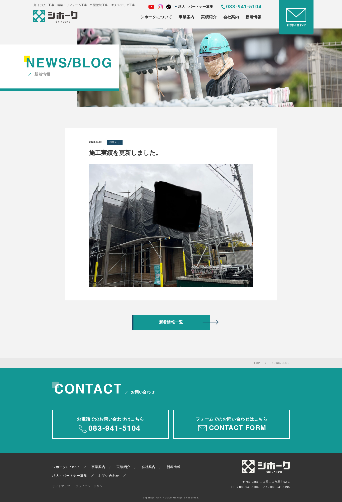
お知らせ (114, 142)
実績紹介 (209, 17)
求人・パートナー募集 (195, 7)
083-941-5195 (280, 487)
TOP (257, 363)
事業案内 (187, 17)
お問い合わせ (108, 476)
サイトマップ (61, 486)
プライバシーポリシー (90, 486)
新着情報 (253, 17)
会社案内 (231, 17)
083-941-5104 (243, 6)
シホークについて (156, 17)
